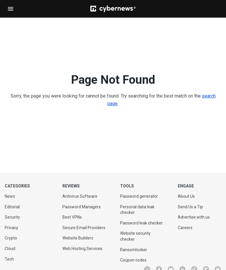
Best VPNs (72, 217)
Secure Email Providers (83, 227)
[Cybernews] (113, 8)
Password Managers (81, 206)
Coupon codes (133, 260)
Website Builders (77, 238)
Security (12, 217)
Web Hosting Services (82, 248)
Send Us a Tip (190, 206)
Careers (185, 227)
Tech (9, 259)
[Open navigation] (10, 9)
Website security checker (135, 236)
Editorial (12, 206)
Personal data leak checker (137, 209)
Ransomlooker (133, 249)
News (10, 196)
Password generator (139, 196)
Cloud (10, 248)
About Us (186, 196)
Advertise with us (194, 217)
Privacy (11, 227)
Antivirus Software (79, 196)
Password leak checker (141, 223)
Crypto (11, 238)
